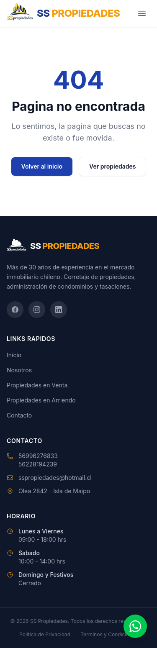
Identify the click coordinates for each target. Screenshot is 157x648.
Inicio (14, 355)
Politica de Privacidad (44, 634)
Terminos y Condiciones (109, 634)
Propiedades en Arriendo (41, 400)
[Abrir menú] (142, 13)
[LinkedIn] (58, 309)
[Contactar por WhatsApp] (135, 626)
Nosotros (19, 370)
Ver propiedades (112, 166)
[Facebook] (15, 309)
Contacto (19, 415)
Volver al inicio (41, 166)
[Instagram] (36, 309)
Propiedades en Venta (37, 385)
